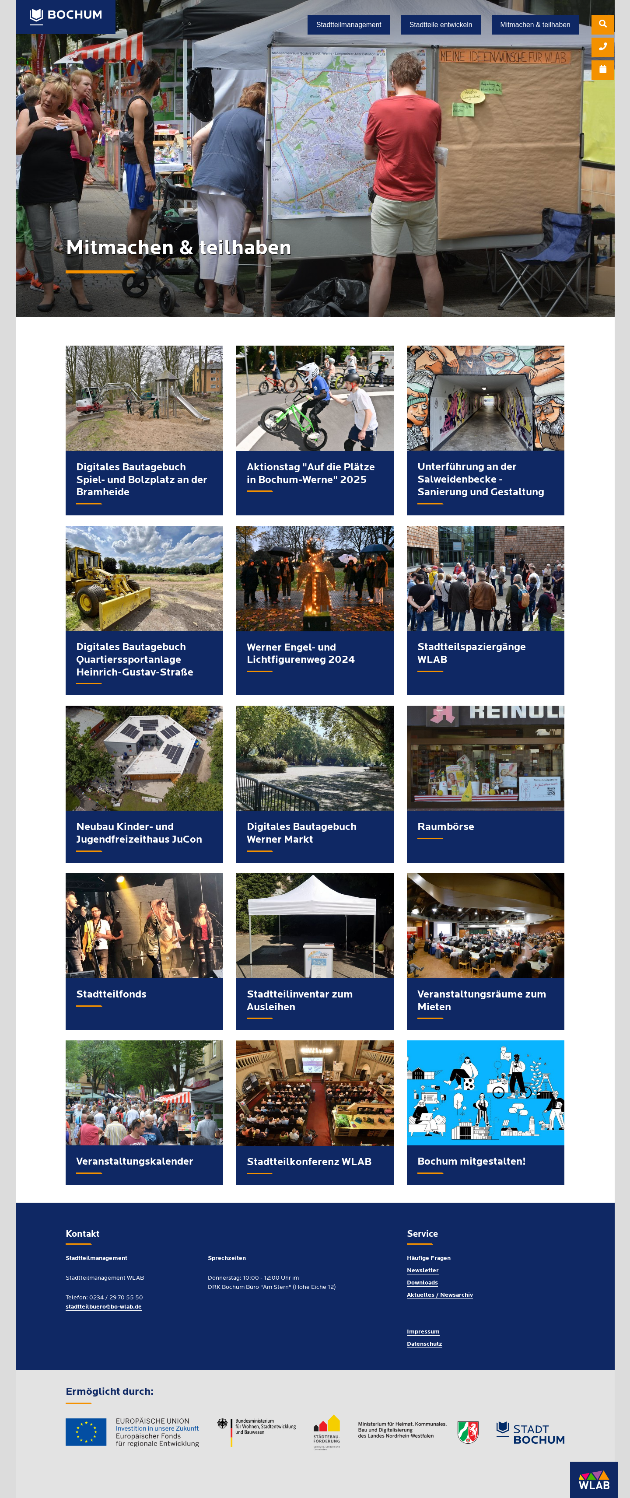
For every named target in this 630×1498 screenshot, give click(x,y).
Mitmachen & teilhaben (535, 24)
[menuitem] (603, 26)
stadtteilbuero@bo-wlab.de (104, 1305)
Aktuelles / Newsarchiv (440, 1294)
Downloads (422, 1281)
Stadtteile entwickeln (441, 24)
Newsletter (423, 1269)
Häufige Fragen (429, 1257)
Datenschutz (424, 1343)
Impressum (423, 1330)
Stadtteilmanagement (349, 24)
